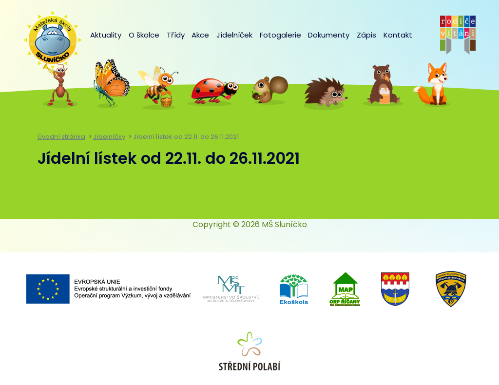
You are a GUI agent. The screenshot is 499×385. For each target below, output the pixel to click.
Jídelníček (234, 35)
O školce (144, 35)
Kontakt (398, 35)
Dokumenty (328, 35)
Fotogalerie (280, 35)
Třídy (176, 35)
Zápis (366, 35)
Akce (200, 35)
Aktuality (105, 35)
